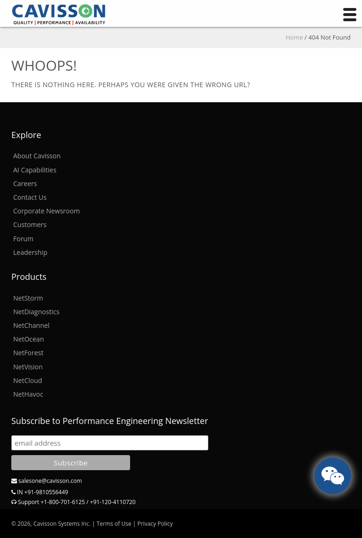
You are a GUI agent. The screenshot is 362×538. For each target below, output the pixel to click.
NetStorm (28, 297)
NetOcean (28, 338)
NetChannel (31, 325)
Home (294, 37)
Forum (23, 238)
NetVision (28, 366)
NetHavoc (28, 394)
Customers (30, 224)
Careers (25, 183)
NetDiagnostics (36, 311)
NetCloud (27, 380)
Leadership (30, 252)
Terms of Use (114, 524)
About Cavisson (37, 155)
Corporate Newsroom (46, 210)
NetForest (28, 352)
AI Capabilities (35, 169)
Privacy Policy (155, 524)
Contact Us (30, 197)
